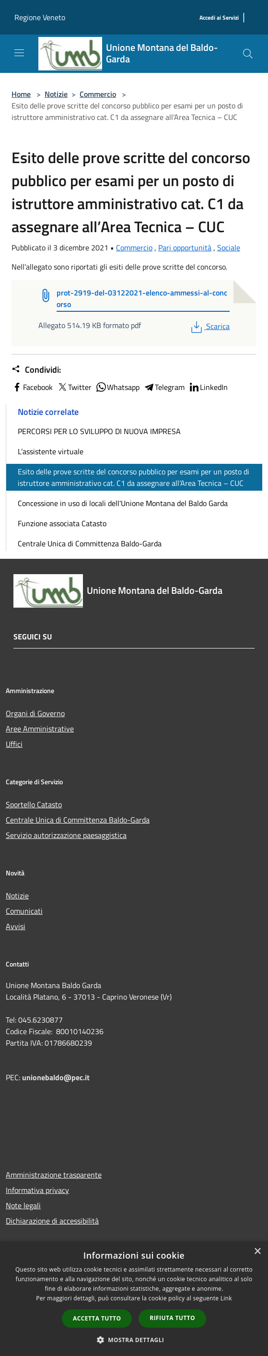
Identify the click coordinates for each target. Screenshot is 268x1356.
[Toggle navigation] (19, 53)
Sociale (228, 247)
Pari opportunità (184, 247)
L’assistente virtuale (50, 451)
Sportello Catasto (34, 804)
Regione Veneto (39, 17)
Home (21, 94)
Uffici (14, 744)
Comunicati (24, 911)
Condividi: (36, 370)
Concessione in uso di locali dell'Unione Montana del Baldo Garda (123, 503)
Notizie (56, 94)
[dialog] (134, 1298)
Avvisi (15, 926)
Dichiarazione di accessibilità (52, 1220)
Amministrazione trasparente (54, 1174)
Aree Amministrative (40, 728)
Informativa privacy (37, 1190)
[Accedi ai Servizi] (219, 18)
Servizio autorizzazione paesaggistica (66, 835)
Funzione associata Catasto (62, 523)
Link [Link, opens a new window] (226, 1298)
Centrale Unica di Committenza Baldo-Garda (90, 543)
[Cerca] (248, 53)
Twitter (74, 387)
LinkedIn (208, 387)
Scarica (209, 326)
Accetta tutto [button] (97, 1318)
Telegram (164, 387)
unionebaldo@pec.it (57, 1077)
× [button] (257, 1251)
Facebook (32, 387)
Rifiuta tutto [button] (172, 1318)
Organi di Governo (35, 713)
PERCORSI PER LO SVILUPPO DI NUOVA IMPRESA (99, 431)
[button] (134, 1339)
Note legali (23, 1205)
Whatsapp (117, 387)
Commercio (98, 94)
